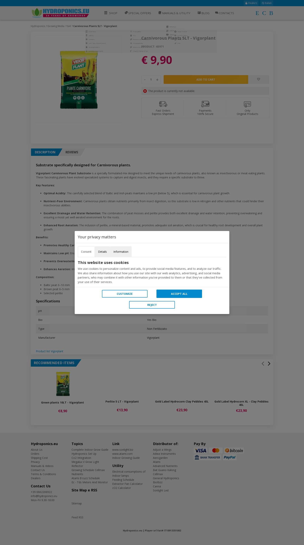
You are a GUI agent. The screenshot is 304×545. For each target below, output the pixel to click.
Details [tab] (102, 251)
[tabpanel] (152, 272)
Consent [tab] (86, 251)
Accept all (179, 294)
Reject (152, 305)
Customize (125, 294)
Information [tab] (120, 251)
